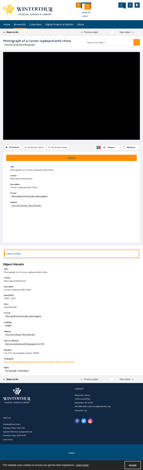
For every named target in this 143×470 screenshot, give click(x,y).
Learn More (8, 440)
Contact (71, 453)
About (80, 24)
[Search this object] (109, 42)
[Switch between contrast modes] (137, 5)
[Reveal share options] (121, 5)
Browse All (20, 24)
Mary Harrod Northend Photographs (20, 45)
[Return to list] (21, 32)
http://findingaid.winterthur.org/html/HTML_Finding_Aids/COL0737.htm (39, 362)
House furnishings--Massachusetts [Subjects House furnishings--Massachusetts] (26, 206)
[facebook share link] (77, 421)
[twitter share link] (83, 421)
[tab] (71, 158)
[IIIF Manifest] (130, 54)
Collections (35, 24)
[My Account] (129, 5)
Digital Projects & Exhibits (59, 24)
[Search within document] (136, 42)
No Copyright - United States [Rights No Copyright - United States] (17, 371)
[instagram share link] (90, 421)
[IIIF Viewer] (111, 54)
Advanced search (84, 11)
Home (6, 24)
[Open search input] (113, 5)
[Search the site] (90, 5)
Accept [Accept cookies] (132, 465)
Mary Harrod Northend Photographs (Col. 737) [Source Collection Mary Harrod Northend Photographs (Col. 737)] (24, 344)
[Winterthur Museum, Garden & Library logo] (28, 10)
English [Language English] (8, 326)
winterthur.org (81, 411)
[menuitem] (71, 453)
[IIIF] (98, 54)
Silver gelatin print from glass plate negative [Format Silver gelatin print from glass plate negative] (29, 197)
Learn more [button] (82, 465)
